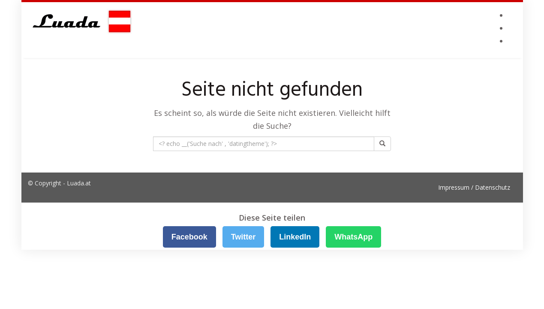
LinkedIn (295, 237)
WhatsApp (353, 237)
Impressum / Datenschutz (474, 187)
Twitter (243, 237)
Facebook (189, 237)
